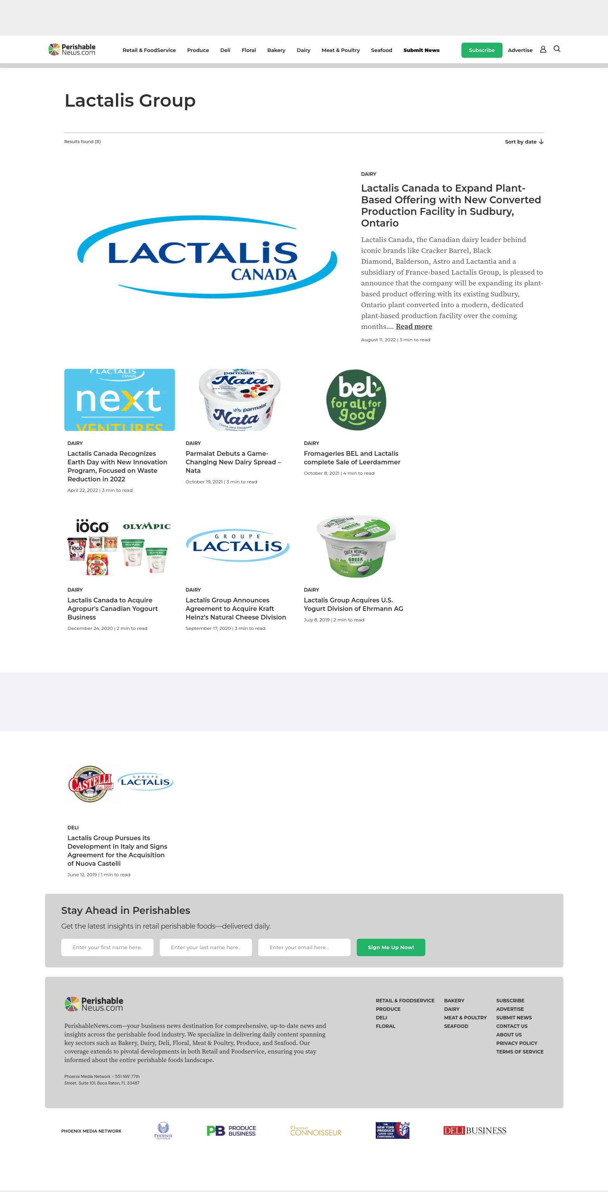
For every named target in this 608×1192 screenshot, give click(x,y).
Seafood (381, 50)
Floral (249, 50)
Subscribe (482, 50)
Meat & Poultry (341, 50)
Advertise (520, 50)
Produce (198, 50)
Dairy (303, 50)
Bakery (276, 50)
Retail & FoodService (149, 50)
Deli (225, 50)
